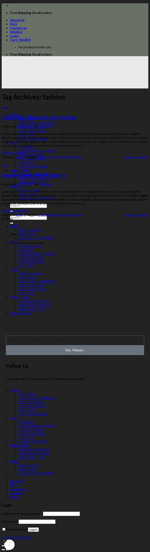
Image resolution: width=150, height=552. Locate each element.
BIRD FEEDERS (29, 230)
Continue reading (16, 153)
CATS (14, 242)
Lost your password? (16, 537)
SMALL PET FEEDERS (34, 178)
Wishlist (16, 32)
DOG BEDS (26, 277)
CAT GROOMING (31, 262)
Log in (33, 529)
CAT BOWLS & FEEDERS (36, 151)
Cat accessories (29, 246)
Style (4, 107)
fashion (57, 157)
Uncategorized (21, 313)
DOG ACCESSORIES (33, 414)
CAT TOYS (26, 162)
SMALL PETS (20, 170)
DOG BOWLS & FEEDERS (37, 123)
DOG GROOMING (32, 131)
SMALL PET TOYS (31, 309)
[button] (75, 325)
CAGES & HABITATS (33, 301)
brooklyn (44, 157)
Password (10, 521)
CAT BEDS (26, 250)
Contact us (18, 28)
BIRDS (15, 186)
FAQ (13, 24)
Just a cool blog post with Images (39, 117)
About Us (17, 20)
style (67, 157)
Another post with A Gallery (34, 175)
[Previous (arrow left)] (3, 549)
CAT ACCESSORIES (32, 166)
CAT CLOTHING (30, 155)
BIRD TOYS (26, 234)
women (77, 157)
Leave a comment (136, 157)
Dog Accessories (30, 273)
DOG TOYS (26, 293)
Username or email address (22, 513)
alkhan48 (45, 126)
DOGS (14, 269)
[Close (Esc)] (3, 545)
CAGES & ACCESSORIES (36, 238)
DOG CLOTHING (31, 285)
